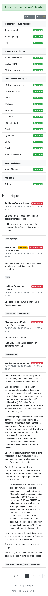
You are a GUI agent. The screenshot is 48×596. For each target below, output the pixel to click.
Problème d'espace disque (17, 203)
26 (40, 576)
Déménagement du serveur (17, 363)
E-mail (41, 17)
